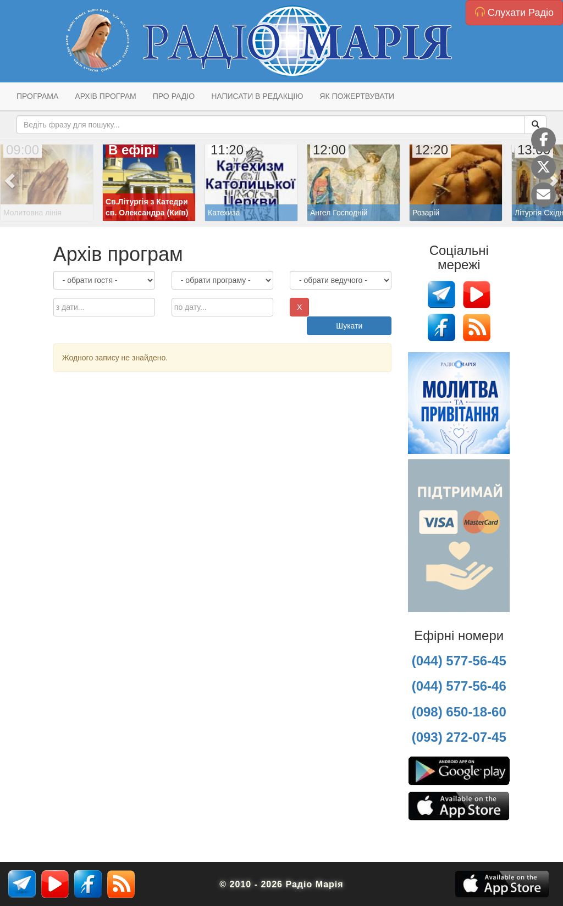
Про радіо (174, 96)
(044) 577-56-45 (459, 660)
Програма (37, 96)
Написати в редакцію (257, 96)
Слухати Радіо (514, 12)
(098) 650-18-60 (459, 711)
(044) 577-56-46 (459, 686)
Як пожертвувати (356, 96)
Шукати (349, 325)
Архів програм (105, 96)
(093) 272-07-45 (459, 737)
